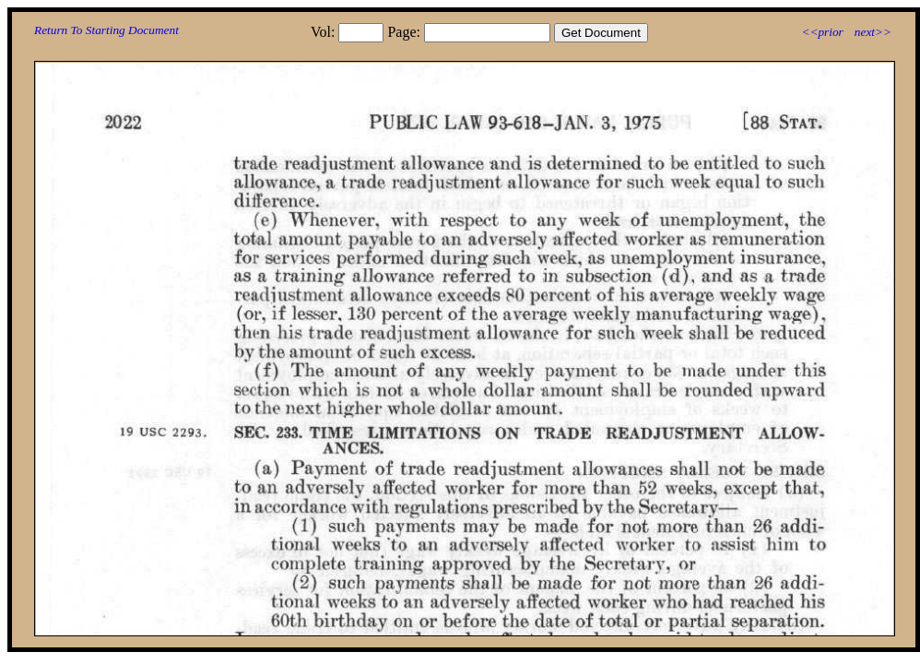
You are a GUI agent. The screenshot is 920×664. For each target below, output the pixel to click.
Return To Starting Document (106, 30)
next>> (873, 32)
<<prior (822, 32)
